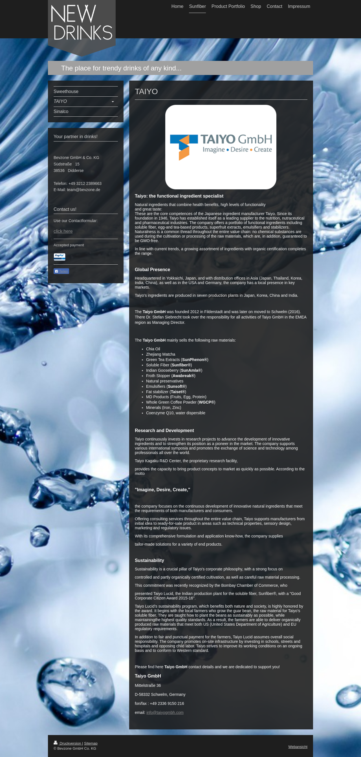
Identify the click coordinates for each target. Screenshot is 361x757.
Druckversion (68, 743)
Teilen (61, 271)
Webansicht (297, 747)
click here (63, 231)
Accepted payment (69, 245)
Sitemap (91, 743)
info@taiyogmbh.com (165, 712)
